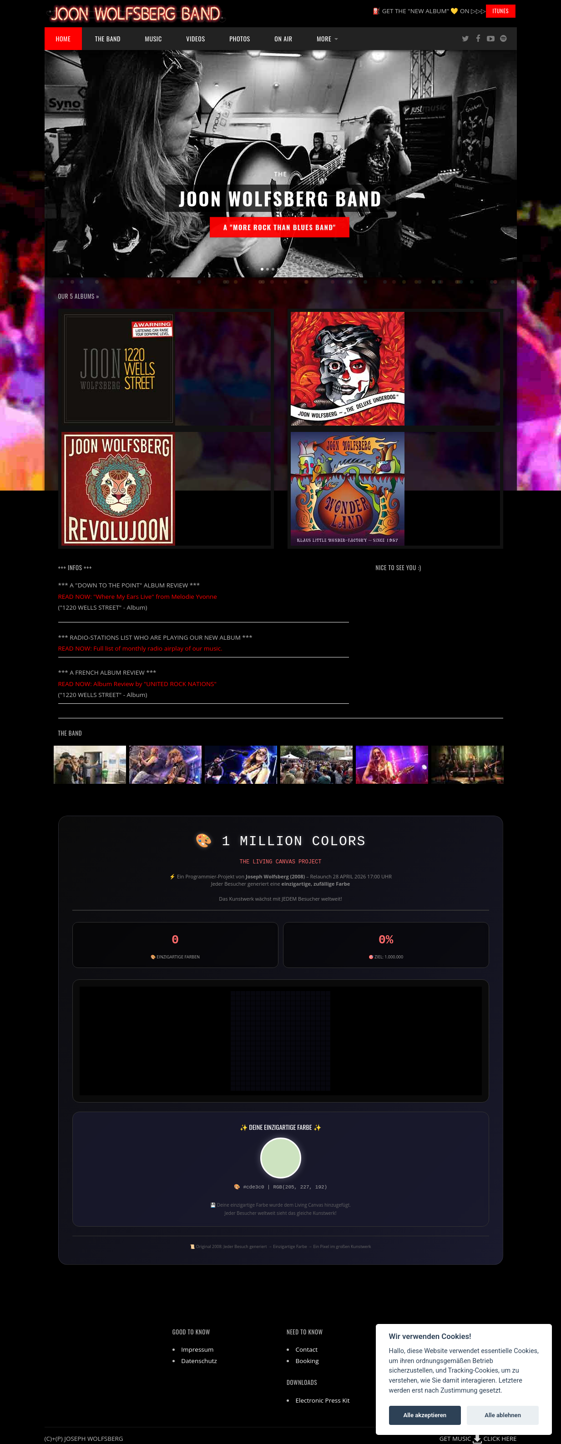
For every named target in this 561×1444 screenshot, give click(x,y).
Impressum (197, 1349)
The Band (108, 38)
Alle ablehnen (503, 1415)
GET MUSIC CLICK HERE (478, 1438)
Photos (239, 38)
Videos (195, 38)
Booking (307, 1361)
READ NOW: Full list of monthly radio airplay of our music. (140, 648)
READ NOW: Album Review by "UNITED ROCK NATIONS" (137, 684)
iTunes (501, 11)
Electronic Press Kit (323, 1400)
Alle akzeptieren (424, 1415)
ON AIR (283, 38)
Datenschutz (199, 1361)
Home (63, 38)
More (324, 38)
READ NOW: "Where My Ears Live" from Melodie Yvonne (137, 596)
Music (153, 38)
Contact (307, 1349)
